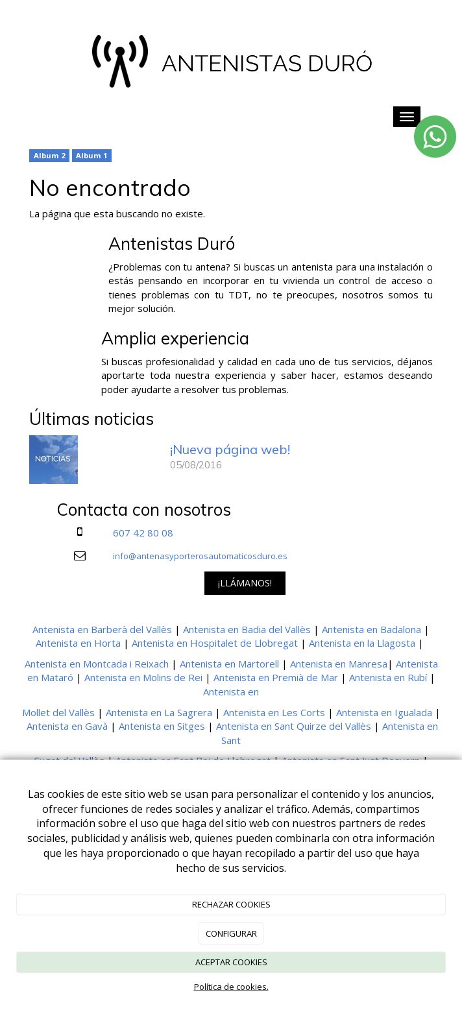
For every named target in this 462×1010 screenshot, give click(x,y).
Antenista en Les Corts (274, 712)
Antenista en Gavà (67, 725)
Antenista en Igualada (384, 712)
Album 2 (49, 155)
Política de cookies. (231, 986)
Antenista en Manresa (338, 663)
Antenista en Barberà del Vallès (102, 629)
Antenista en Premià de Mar (275, 677)
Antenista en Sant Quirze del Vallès (293, 725)
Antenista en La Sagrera (159, 712)
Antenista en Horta (78, 642)
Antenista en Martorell (229, 663)
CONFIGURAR (231, 933)
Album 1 (91, 155)
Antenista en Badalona (371, 629)
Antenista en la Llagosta (362, 642)
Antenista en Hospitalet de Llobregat (215, 642)
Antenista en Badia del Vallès (247, 629)
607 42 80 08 (143, 532)
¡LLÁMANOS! (245, 583)
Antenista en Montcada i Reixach (97, 663)
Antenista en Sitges (162, 725)
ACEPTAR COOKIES (231, 962)
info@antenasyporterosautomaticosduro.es (200, 556)
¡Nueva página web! (230, 449)
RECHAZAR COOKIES (231, 904)
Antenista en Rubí (388, 677)
